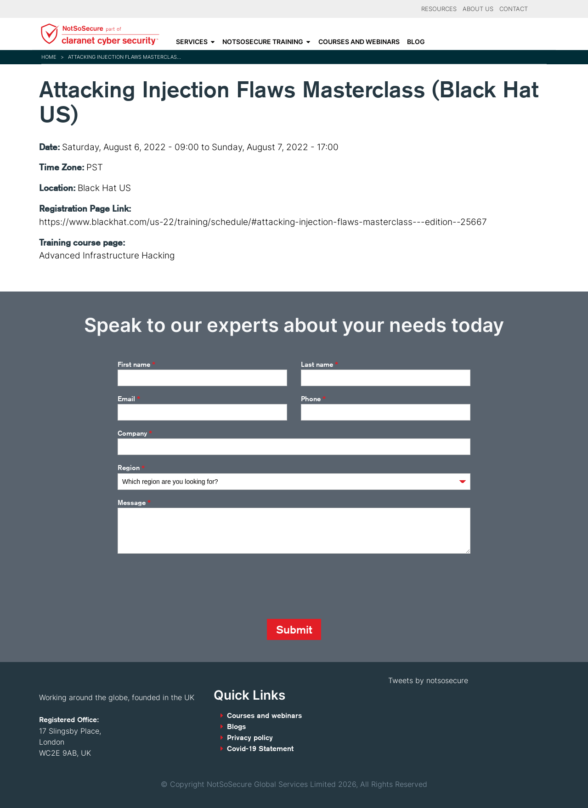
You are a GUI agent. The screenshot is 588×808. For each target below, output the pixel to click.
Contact (513, 9)
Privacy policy (250, 737)
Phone (313, 399)
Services (192, 41)
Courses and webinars (359, 41)
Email (129, 399)
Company (135, 433)
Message (134, 503)
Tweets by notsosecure (428, 680)
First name (136, 364)
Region (131, 468)
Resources (439, 9)
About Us (478, 9)
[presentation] (187, 586)
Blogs (236, 726)
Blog (416, 41)
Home (49, 57)
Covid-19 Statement (260, 748)
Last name (319, 364)
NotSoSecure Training (262, 41)
